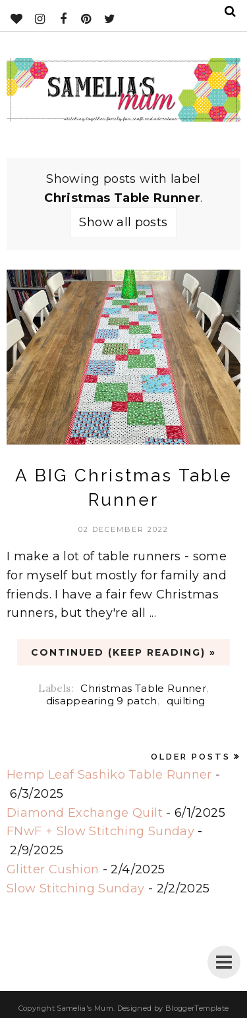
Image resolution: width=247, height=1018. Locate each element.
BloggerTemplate (197, 1008)
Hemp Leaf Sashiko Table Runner (109, 774)
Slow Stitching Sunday (76, 888)
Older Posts (191, 757)
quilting (186, 700)
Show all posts (123, 222)
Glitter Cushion (53, 869)
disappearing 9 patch (101, 700)
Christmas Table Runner (143, 688)
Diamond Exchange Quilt (85, 813)
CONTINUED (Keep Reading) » (123, 652)
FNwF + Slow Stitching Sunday (100, 831)
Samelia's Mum (85, 1008)
